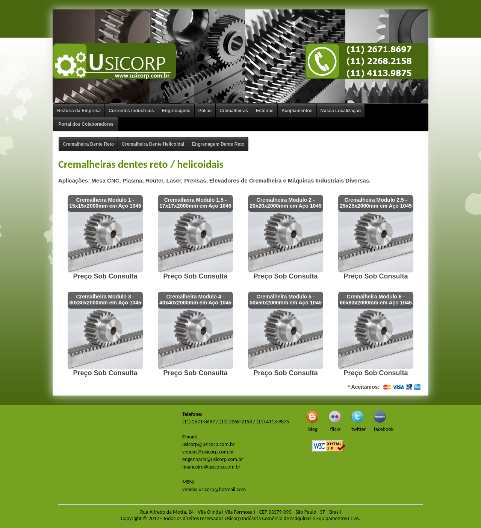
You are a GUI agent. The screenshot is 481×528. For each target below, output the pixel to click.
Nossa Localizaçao (341, 110)
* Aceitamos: (385, 387)
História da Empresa (79, 110)
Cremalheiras (233, 110)
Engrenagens (176, 110)
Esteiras (265, 110)
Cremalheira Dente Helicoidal (153, 144)
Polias (205, 110)
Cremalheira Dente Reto (88, 144)
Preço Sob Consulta (105, 276)
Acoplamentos (297, 110)
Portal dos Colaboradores (86, 124)
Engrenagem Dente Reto (218, 144)
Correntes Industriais (131, 110)
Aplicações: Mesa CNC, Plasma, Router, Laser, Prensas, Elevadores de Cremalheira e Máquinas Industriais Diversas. (214, 180)
